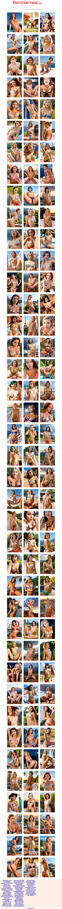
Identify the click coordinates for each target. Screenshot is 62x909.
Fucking (7, 900)
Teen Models (7, 882)
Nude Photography (19, 880)
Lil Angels (7, 891)
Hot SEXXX (31, 895)
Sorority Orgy (30, 880)
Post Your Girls (19, 883)
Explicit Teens (7, 886)
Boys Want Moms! (19, 906)
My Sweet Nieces (7, 895)
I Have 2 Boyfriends (30, 894)
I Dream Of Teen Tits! (7, 883)
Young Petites (19, 888)
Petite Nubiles (19, 899)
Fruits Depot (6, 887)
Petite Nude (19, 898)
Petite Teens (30, 888)
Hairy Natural (19, 903)
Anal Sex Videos (19, 904)
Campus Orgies (30, 892)
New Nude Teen (7, 880)
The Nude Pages (19, 896)
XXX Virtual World (7, 906)
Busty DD (19, 890)
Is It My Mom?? (19, 887)
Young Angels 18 (7, 899)
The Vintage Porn (19, 894)
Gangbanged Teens (19, 891)
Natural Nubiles (19, 895)
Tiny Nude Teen (30, 891)
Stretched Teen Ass (30, 890)
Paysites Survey (6, 902)
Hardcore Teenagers (7, 888)
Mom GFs (7, 898)
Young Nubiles (31, 884)
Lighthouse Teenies (6, 890)
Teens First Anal (19, 902)
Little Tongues (7, 892)
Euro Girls (7, 884)
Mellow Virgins (7, 894)
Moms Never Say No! (19, 886)
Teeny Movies (31, 883)
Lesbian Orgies (19, 892)
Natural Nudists (19, 900)
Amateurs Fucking (31, 887)
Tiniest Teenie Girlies (7, 896)
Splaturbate (19, 884)
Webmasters (31, 908)
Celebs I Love (7, 903)
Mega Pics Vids (7, 904)
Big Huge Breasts (31, 882)
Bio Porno (31, 886)
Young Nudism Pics (19, 882)
